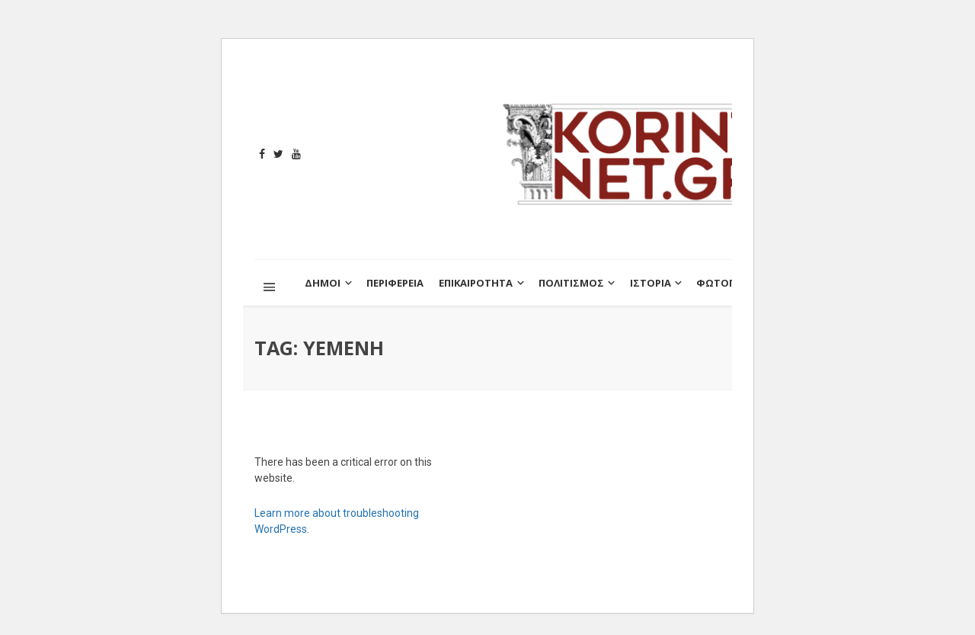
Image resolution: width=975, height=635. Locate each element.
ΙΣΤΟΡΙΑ (650, 283)
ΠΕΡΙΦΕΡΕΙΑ (395, 283)
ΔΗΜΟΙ (322, 283)
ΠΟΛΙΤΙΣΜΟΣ (571, 283)
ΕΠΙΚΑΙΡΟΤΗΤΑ (476, 283)
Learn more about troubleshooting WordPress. (336, 521)
